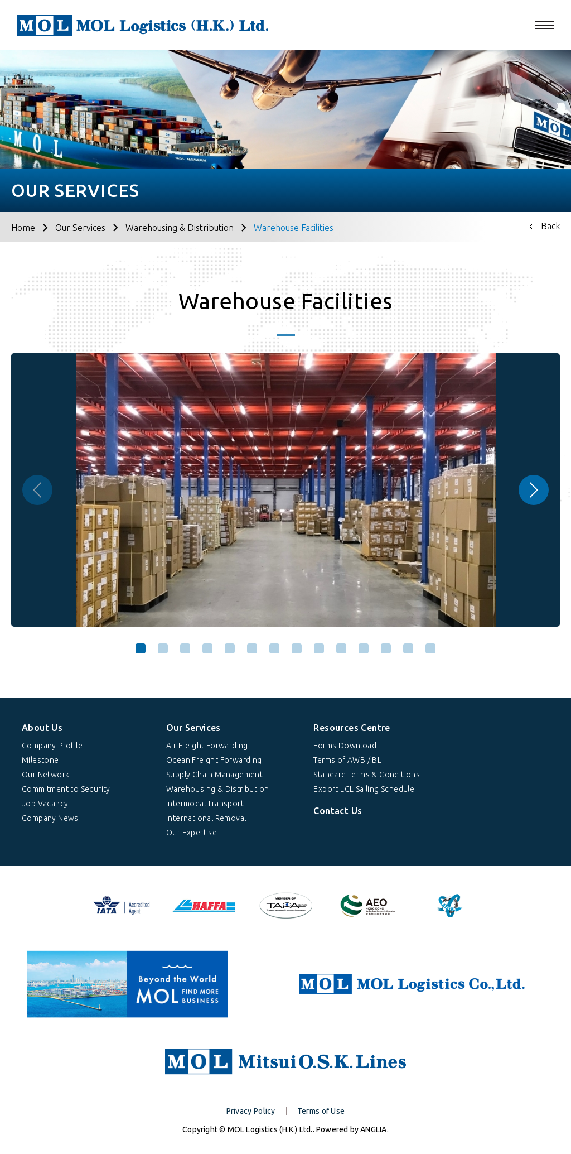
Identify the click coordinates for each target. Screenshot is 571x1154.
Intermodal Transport (205, 803)
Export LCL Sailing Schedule (363, 789)
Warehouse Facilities (293, 228)
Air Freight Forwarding (207, 745)
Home (23, 228)
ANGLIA (373, 1129)
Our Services (80, 228)
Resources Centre (351, 728)
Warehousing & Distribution (179, 228)
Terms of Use (321, 1111)
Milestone (40, 760)
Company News (50, 818)
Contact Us (337, 811)
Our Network (45, 774)
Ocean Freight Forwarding (214, 760)
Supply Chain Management (214, 774)
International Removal (206, 818)
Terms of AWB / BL (347, 760)
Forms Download (344, 745)
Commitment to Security (66, 789)
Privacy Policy (250, 1111)
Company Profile (52, 745)
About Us (42, 728)
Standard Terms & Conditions (366, 774)
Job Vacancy (45, 803)
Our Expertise (191, 832)
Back (550, 226)
